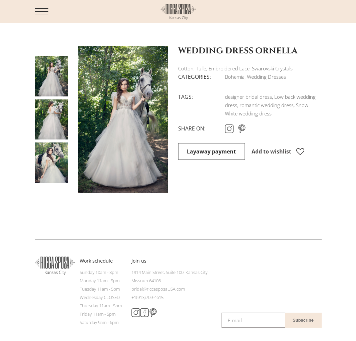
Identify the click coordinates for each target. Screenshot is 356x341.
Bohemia (235, 76)
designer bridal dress (248, 96)
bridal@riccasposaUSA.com (158, 289)
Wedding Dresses (266, 76)
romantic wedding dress (267, 105)
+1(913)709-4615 (147, 297)
